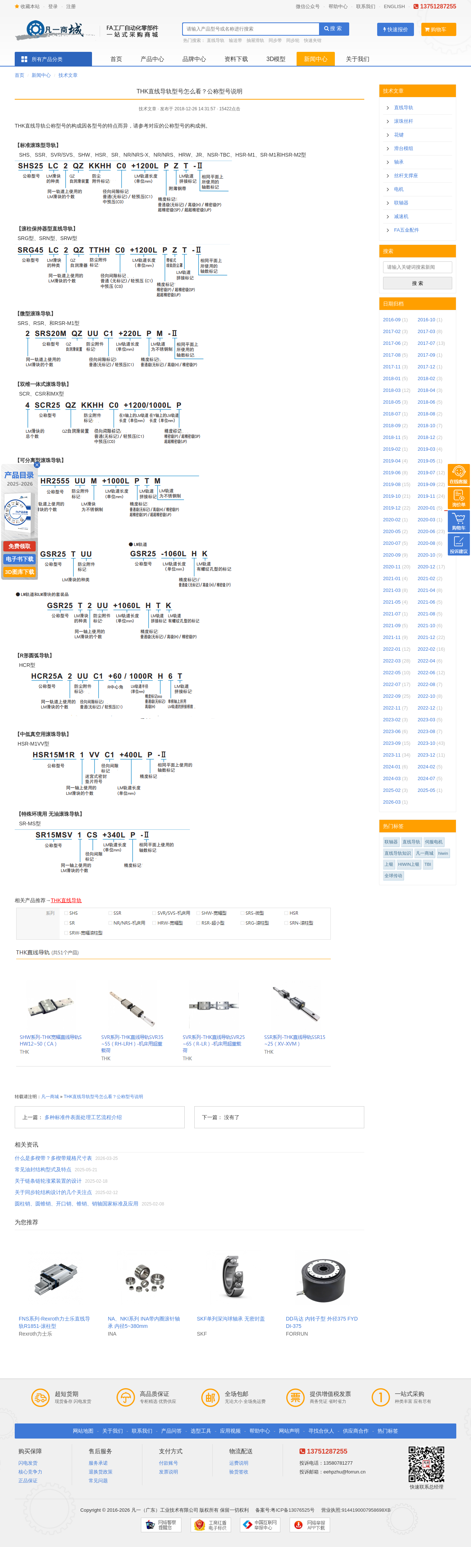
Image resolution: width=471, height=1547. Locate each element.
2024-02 (426, 766)
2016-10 (426, 319)
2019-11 (426, 496)
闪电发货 (28, 1463)
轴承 (399, 162)
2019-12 (392, 508)
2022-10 (426, 696)
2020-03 (426, 519)
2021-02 (426, 578)
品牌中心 (194, 59)
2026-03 (392, 802)
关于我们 (357, 59)
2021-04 (426, 590)
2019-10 (392, 496)
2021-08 (426, 614)
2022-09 (392, 696)
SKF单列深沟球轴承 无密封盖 (231, 1319)
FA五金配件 (406, 230)
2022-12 (426, 708)
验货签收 (238, 1472)
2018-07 (392, 414)
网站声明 (289, 1431)
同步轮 (293, 40)
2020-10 (426, 555)
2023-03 (426, 719)
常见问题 (98, 1480)
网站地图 (83, 1431)
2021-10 (426, 625)
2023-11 (392, 755)
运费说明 (238, 1463)
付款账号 (168, 1463)
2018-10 (426, 425)
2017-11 (392, 366)
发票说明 (168, 1472)
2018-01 (392, 378)
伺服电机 (434, 841)
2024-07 (426, 778)
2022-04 (426, 661)
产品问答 (171, 1431)
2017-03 (426, 331)
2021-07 (392, 614)
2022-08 (426, 684)
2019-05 (426, 461)
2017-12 (426, 366)
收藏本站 (27, 6)
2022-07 (392, 684)
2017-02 (392, 331)
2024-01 (392, 766)
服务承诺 (98, 1463)
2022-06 (426, 672)
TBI (427, 864)
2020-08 (426, 543)
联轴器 (401, 203)
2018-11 (392, 437)
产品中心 (152, 59)
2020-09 (392, 555)
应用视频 (230, 1431)
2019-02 (392, 449)
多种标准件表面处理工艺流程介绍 (83, 1117)
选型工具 (201, 1431)
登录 (53, 6)
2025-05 (426, 790)
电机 (399, 189)
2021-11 (392, 637)
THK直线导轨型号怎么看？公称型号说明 (103, 1096)
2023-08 (426, 731)
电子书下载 (19, 559)
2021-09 (392, 625)
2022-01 (392, 649)
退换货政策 (101, 1472)
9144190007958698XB (366, 1510)
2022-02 (426, 649)
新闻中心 (315, 59)
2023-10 (426, 743)
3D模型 (276, 59)
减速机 (401, 216)
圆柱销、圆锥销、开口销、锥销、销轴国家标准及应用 (76, 1204)
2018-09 (392, 425)
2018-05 (392, 402)
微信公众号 (308, 6)
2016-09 (392, 319)
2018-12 (426, 437)
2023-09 (392, 743)
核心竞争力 (30, 1472)
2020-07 (392, 543)
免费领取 (19, 546)
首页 (116, 59)
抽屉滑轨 (255, 40)
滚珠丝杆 (403, 121)
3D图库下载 (19, 572)
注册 (71, 6)
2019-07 (426, 472)
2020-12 (426, 566)
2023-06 (392, 731)
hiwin (443, 853)
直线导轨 (215, 40)
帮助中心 (338, 6)
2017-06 (392, 343)
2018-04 (426, 390)
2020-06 (426, 531)
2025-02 (392, 790)
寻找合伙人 (321, 1431)
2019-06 (392, 472)
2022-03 (392, 661)
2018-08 (426, 414)
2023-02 (392, 719)
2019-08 (392, 484)
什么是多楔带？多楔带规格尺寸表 (53, 1158)
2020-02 (392, 519)
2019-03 (426, 449)
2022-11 (392, 708)
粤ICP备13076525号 (293, 1510)
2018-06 (426, 402)
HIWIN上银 (408, 864)
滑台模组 (403, 148)
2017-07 (426, 343)
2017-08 (392, 355)
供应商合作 (356, 1431)
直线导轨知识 (398, 853)
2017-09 (426, 355)
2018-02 (426, 378)
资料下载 (236, 59)
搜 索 (333, 28)
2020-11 (392, 566)
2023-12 (426, 755)
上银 (389, 864)
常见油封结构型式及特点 (43, 1169)
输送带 (235, 40)
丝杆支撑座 (406, 175)
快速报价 (395, 29)
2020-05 (392, 531)
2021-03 (392, 590)
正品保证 (28, 1480)
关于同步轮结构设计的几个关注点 (53, 1192)
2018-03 (392, 390)
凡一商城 (50, 1096)
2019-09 (426, 484)
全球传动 (393, 875)
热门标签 (388, 1431)
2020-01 (426, 508)
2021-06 (426, 602)
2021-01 (392, 578)
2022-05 (392, 672)
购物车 (435, 29)
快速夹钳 (313, 40)
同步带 (275, 40)
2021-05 (392, 602)
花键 (399, 134)
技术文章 (68, 75)
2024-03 (392, 778)
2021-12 (426, 637)
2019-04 (392, 461)
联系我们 (365, 6)
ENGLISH (394, 6)
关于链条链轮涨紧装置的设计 (48, 1181)
